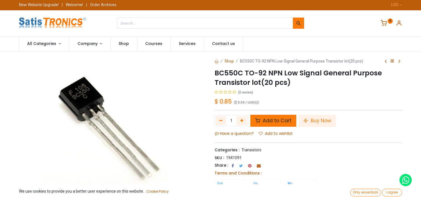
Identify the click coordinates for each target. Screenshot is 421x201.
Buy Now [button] (317, 120)
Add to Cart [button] (273, 120)
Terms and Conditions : (238, 173)
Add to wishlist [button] (276, 133)
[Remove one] (221, 120)
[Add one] (242, 120)
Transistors (251, 150)
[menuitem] (123, 44)
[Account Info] (399, 23)
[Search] (298, 23)
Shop (229, 61)
